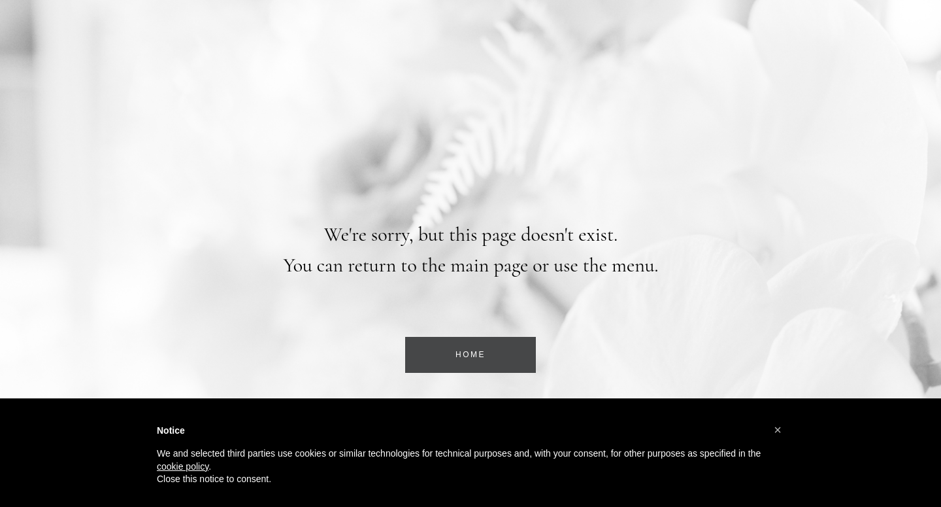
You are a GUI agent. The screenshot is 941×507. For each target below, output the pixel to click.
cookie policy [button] (182, 466)
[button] (777, 429)
